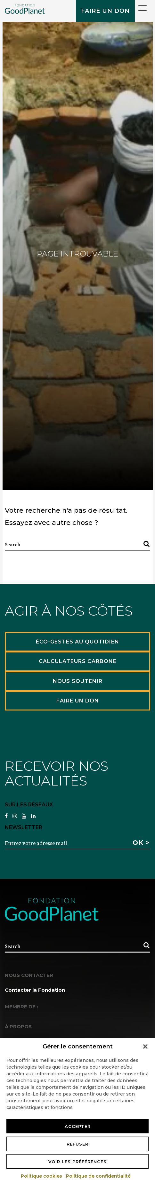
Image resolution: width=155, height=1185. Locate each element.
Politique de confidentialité (98, 1176)
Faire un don (105, 10)
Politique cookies (42, 1176)
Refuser (77, 1144)
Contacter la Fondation (35, 990)
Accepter (78, 1126)
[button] (145, 1046)
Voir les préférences (77, 1161)
